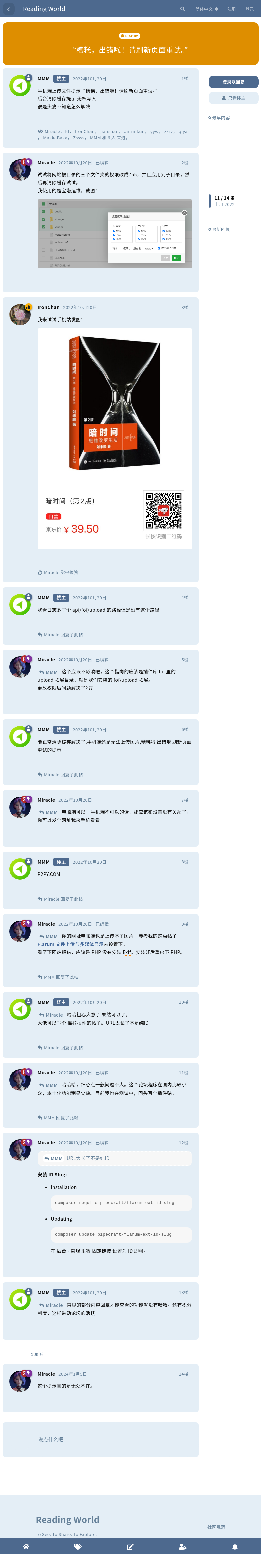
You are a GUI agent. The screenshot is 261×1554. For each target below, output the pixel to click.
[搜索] (182, 9)
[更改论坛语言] (207, 9)
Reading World (44, 8)
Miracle (54, 1014)
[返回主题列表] (9, 9)
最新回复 (219, 229)
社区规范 (216, 1527)
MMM (52, 672)
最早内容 (219, 117)
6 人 (112, 137)
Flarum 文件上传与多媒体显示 (71, 944)
